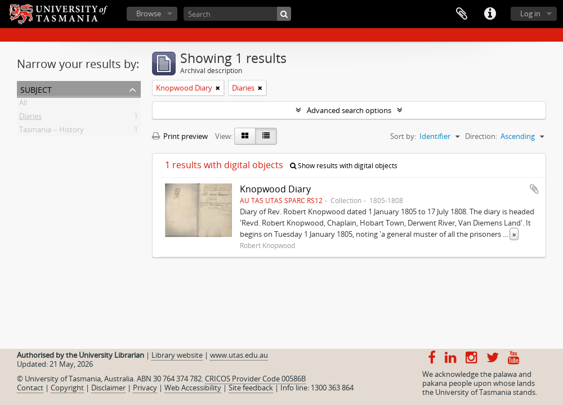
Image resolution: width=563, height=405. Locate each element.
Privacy (145, 387)
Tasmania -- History (51, 132)
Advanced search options (349, 110)
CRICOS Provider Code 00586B (255, 379)
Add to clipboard (534, 189)
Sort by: (403, 136)
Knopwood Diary (275, 189)
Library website (177, 355)
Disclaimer (108, 387)
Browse (148, 13)
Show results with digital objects (343, 165)
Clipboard (462, 14)
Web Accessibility (192, 387)
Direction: (481, 136)
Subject (36, 88)
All (23, 105)
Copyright (67, 387)
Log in (530, 13)
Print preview (180, 136)
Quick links (490, 14)
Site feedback (251, 387)
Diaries (30, 118)
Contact (30, 387)
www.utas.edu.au (239, 355)
